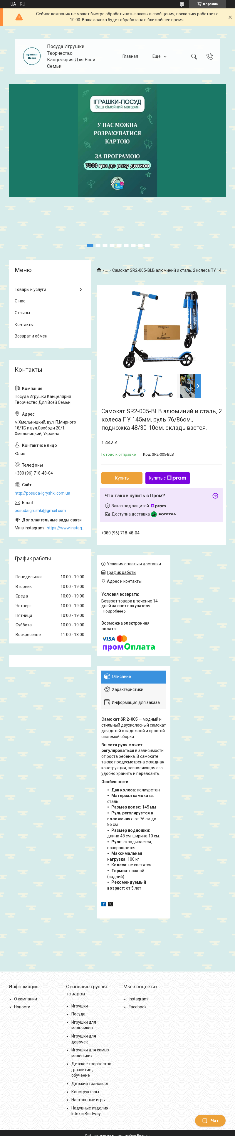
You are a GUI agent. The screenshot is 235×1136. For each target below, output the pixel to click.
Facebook (138, 1007)
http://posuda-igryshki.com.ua (42, 493)
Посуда (78, 1014)
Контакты (24, 324)
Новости (22, 1007)
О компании (25, 999)
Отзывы (22, 312)
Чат (210, 1120)
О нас (20, 301)
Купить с (167, 478)
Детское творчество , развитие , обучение (91, 1069)
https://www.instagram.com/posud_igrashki (66, 528)
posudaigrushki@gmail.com (40, 510)
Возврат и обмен (31, 336)
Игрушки (79, 1006)
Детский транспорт (90, 1083)
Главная (130, 56)
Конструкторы (85, 1091)
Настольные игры (88, 1099)
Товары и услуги (30, 289)
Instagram (138, 999)
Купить (122, 478)
